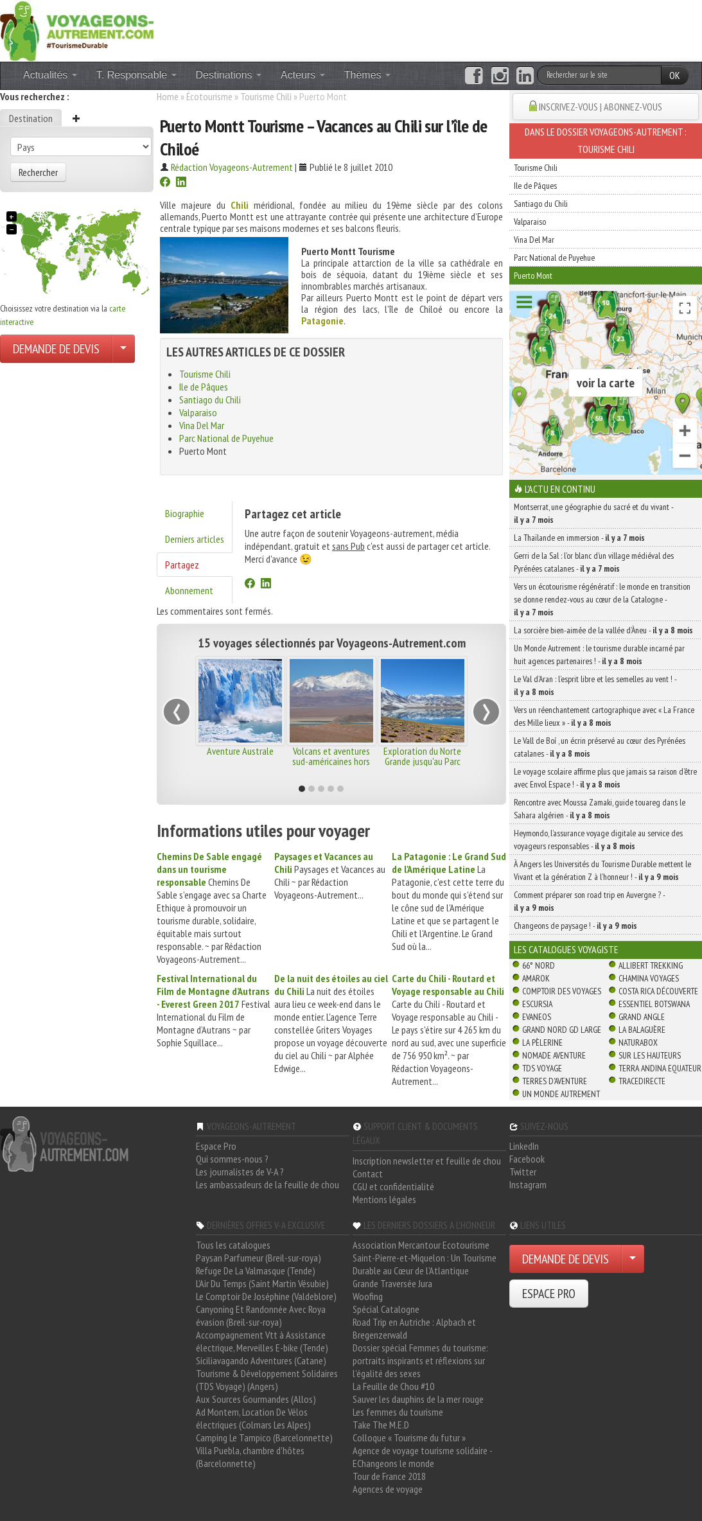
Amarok (536, 978)
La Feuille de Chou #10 (393, 1386)
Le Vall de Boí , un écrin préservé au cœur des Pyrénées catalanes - (599, 747)
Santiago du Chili (210, 399)
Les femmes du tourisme (398, 1411)
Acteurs (303, 74)
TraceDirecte (642, 1081)
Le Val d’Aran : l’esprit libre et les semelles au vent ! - (595, 685)
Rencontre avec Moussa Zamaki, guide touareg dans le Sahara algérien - (599, 808)
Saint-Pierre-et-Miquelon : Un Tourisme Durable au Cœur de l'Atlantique (424, 1264)
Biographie (184, 513)
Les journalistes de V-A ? (240, 1171)
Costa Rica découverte (658, 991)
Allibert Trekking (651, 965)
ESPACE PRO (548, 1293)
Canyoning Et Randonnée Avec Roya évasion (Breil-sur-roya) (261, 1315)
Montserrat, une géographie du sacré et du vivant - (593, 513)
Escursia (537, 1004)
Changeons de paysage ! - (575, 925)
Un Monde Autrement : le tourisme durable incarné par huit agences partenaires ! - (599, 654)
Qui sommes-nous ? (232, 1158)
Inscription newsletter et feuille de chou (427, 1160)
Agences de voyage (388, 1488)
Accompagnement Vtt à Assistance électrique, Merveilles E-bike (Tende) (262, 1341)
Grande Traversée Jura (392, 1283)
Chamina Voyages (649, 978)
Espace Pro (216, 1145)
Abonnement (189, 590)
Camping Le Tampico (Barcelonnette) (264, 1437)
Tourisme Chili (266, 96)
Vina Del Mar (201, 425)
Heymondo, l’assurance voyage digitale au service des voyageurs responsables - (598, 839)
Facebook (527, 1158)
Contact (368, 1173)
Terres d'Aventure (554, 1081)
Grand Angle (642, 1017)
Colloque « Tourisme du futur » (409, 1437)
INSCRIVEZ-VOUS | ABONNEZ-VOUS (600, 106)
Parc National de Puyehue (226, 438)
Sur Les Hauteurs (650, 1055)
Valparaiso (198, 412)
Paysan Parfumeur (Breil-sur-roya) (258, 1257)
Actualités (50, 74)
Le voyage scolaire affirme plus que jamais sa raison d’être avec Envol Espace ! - (605, 778)
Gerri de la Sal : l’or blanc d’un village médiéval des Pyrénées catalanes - (594, 562)
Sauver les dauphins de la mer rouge (418, 1399)
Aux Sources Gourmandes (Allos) (256, 1399)
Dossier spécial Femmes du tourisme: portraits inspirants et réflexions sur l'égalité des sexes (420, 1360)
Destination (31, 118)
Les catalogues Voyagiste (566, 949)
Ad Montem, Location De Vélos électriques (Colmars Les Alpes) (253, 1418)
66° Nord (538, 965)
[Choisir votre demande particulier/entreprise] (123, 349)
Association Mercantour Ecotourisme (421, 1244)
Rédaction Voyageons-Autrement (232, 167)
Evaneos (536, 1017)
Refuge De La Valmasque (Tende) (255, 1270)
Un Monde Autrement (561, 1094)
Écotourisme (209, 96)
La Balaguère (642, 1029)
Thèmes (367, 74)
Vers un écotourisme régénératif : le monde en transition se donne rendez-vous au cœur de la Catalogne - (602, 599)
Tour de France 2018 (389, 1476)
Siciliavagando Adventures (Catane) (261, 1360)
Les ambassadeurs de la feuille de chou (267, 1184)
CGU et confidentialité (393, 1186)
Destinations (229, 74)
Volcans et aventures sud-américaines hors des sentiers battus (331, 761)
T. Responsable (136, 74)
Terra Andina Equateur (660, 1068)
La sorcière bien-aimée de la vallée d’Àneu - (603, 630)
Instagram (528, 1184)
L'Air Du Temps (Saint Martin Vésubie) (262, 1283)
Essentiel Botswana (654, 1004)
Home (168, 96)
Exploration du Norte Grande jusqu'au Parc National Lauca (422, 761)
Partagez (182, 564)
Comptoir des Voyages (561, 991)
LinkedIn (524, 1145)
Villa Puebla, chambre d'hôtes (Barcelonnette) (250, 1457)
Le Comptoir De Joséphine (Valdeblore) (266, 1296)
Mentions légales (384, 1199)
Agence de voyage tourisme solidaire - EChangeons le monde (422, 1457)
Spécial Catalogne (386, 1309)
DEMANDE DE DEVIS (56, 348)
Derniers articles (194, 538)
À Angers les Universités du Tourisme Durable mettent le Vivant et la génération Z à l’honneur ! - (602, 870)
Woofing (368, 1296)
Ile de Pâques (203, 386)
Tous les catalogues (233, 1244)
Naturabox (638, 1042)
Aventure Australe (240, 750)
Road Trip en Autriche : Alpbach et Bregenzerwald (414, 1328)
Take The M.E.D (381, 1424)
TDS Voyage (542, 1068)
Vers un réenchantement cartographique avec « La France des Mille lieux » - (604, 716)
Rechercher (38, 172)
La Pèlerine (542, 1042)
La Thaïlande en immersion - (579, 537)
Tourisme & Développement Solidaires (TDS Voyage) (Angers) (267, 1380)
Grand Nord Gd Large (561, 1029)
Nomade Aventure (554, 1055)
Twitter (522, 1171)
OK (674, 75)
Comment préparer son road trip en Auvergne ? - (589, 901)
